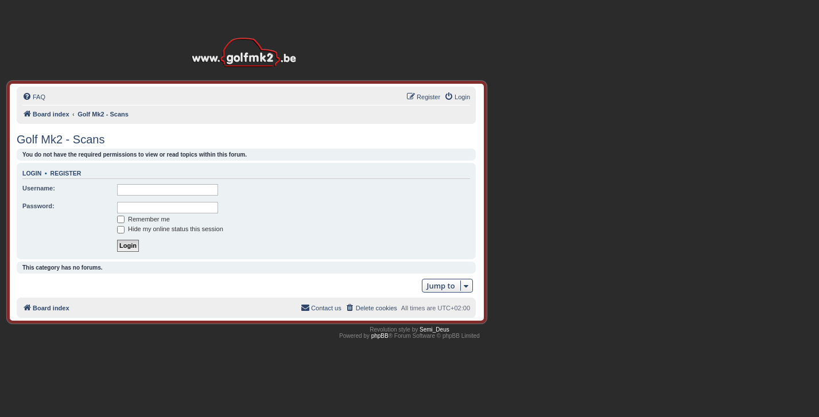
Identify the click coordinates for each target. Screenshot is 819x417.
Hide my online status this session (170, 228)
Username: (38, 188)
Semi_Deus (434, 329)
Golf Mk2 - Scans (60, 139)
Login (31, 173)
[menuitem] (33, 97)
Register (66, 173)
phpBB (380, 336)
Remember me (143, 219)
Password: (38, 205)
